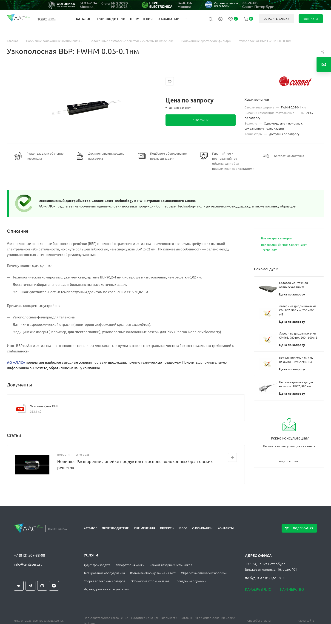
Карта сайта (305, 620)
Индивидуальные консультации (106, 589)
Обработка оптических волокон (204, 573)
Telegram (30, 586)
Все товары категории (277, 238)
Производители (115, 528)
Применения (144, 528)
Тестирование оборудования (104, 573)
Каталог (90, 528)
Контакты (225, 528)
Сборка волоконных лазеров (104, 581)
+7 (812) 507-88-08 (29, 555)
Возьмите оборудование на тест (153, 573)
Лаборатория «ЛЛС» (130, 565)
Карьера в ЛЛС (258, 589)
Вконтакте (19, 586)
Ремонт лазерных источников (171, 565)
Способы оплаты (259, 620)
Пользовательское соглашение (106, 617)
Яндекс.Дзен (54, 586)
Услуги (91, 555)
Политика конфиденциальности (154, 617)
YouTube (42, 586)
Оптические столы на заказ (150, 581)
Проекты (167, 528)
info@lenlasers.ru (28, 564)
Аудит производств (97, 565)
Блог (183, 528)
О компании (202, 528)
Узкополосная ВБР (44, 406)
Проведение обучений (190, 581)
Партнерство (292, 589)
